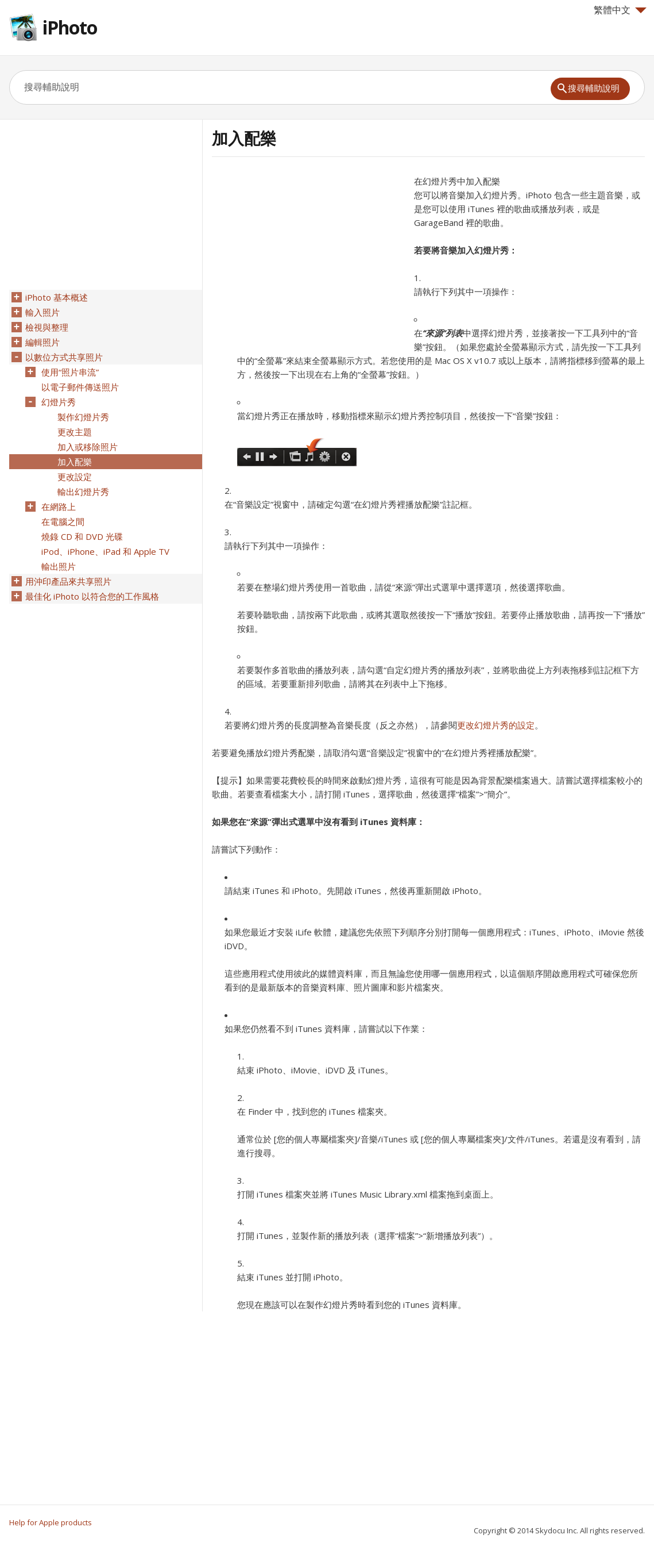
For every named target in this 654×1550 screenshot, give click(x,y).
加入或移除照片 (87, 446)
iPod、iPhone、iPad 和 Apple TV (105, 551)
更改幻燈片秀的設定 (496, 725)
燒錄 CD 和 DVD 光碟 (82, 536)
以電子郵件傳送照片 (80, 387)
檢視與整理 (46, 327)
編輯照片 (42, 342)
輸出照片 (58, 566)
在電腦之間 (62, 521)
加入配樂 (74, 461)
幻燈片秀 (58, 402)
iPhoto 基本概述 (56, 297)
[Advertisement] (308, 254)
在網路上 (58, 506)
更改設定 (74, 476)
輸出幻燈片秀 (83, 491)
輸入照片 (42, 312)
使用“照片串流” (70, 372)
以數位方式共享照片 (64, 357)
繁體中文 (620, 9)
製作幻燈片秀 (83, 417)
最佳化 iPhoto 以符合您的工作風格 (92, 596)
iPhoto (69, 27)
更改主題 (74, 432)
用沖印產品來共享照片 (68, 581)
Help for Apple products (50, 1522)
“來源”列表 (443, 333)
